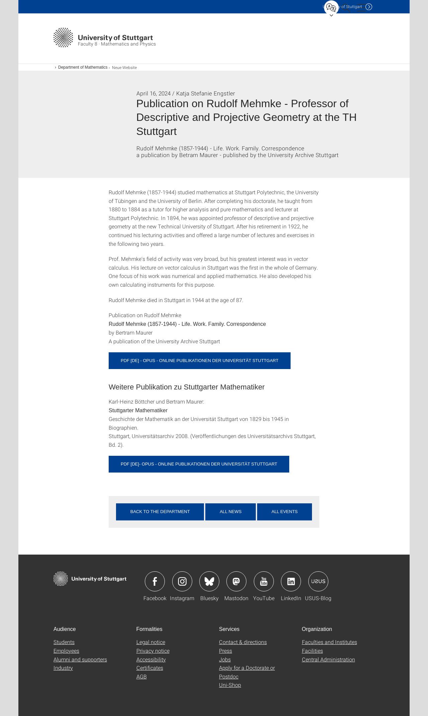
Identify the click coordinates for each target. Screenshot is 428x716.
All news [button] (230, 511)
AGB (141, 676)
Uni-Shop (230, 684)
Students (64, 641)
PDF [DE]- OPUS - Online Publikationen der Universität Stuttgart (199, 464)
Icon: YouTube (264, 581)
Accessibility (151, 659)
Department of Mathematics (82, 67)
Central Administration (328, 659)
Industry (63, 667)
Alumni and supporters (80, 659)
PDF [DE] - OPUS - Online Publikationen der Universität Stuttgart (200, 360)
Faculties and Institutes (329, 641)
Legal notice (150, 641)
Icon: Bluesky (209, 581)
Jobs (225, 659)
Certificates (149, 667)
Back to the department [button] (160, 511)
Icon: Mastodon (236, 581)
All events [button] (285, 511)
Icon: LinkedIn (291, 581)
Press (225, 650)
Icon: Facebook (155, 581)
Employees (66, 650)
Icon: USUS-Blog (318, 581)
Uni (342, 6)
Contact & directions (243, 641)
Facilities (312, 650)
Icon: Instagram (182, 581)
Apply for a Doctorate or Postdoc (247, 672)
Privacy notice (153, 650)
